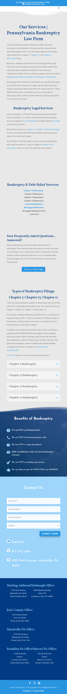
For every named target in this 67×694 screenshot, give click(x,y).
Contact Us (11, 355)
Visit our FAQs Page (33, 269)
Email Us (18, 542)
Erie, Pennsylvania (29, 121)
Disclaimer (27, 691)
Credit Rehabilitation (33, 204)
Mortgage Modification (34, 207)
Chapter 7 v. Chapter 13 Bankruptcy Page (43, 129)
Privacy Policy (38, 691)
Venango (56, 121)
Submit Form (50, 533)
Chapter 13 (35, 55)
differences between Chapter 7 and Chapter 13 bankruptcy (33, 77)
